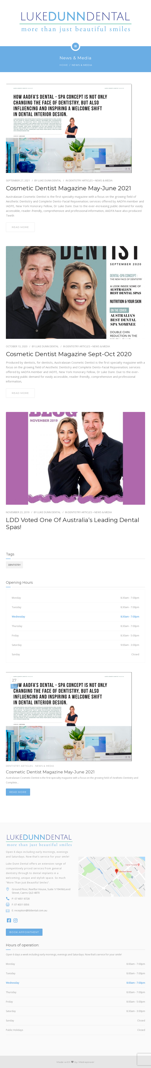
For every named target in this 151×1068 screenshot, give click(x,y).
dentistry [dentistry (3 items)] (14, 564)
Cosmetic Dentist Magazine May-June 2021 (68, 188)
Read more (18, 791)
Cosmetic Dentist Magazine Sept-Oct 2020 (69, 354)
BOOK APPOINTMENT (24, 932)
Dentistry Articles (81, 180)
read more (20, 227)
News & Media (103, 180)
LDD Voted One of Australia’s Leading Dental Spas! (72, 524)
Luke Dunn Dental (49, 180)
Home (64, 64)
